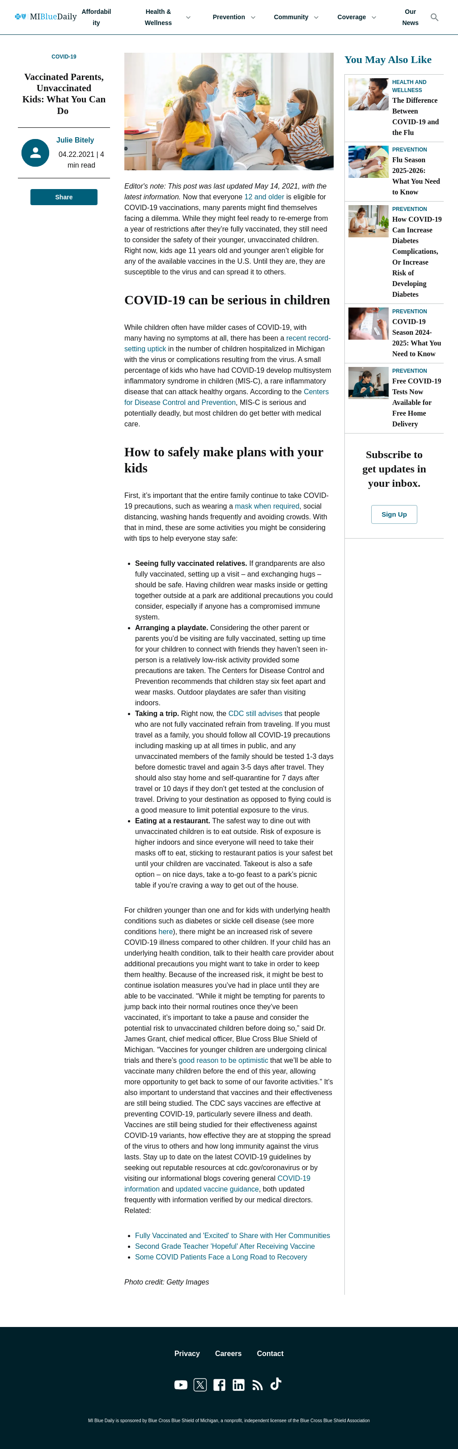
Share (64, 197)
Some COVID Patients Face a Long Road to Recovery (221, 1257)
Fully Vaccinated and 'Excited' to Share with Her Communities (232, 1235)
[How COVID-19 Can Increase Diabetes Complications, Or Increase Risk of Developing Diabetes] (368, 221)
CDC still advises (256, 713)
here (166, 931)
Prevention (234, 17)
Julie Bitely (75, 140)
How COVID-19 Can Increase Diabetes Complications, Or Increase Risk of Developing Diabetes (417, 256)
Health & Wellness (164, 17)
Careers (228, 1353)
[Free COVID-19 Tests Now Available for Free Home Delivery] (368, 383)
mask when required (267, 506)
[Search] (435, 17)
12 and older (265, 197)
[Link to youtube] (181, 1386)
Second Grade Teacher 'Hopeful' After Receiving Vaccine (225, 1246)
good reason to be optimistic (223, 1060)
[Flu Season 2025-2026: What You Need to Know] (368, 162)
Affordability (96, 17)
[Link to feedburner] (258, 1386)
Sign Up (394, 514)
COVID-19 (63, 57)
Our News (410, 17)
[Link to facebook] (219, 1386)
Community (296, 17)
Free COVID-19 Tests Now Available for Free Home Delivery (416, 402)
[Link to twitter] (200, 1386)
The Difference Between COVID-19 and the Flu (415, 116)
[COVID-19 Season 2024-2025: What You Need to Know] (368, 323)
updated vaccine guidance (217, 1189)
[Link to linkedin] (238, 1386)
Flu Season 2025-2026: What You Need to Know (416, 176)
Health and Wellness (409, 86)
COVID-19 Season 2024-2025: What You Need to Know (416, 338)
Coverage (357, 17)
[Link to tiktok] (277, 1386)
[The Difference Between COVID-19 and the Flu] (368, 94)
